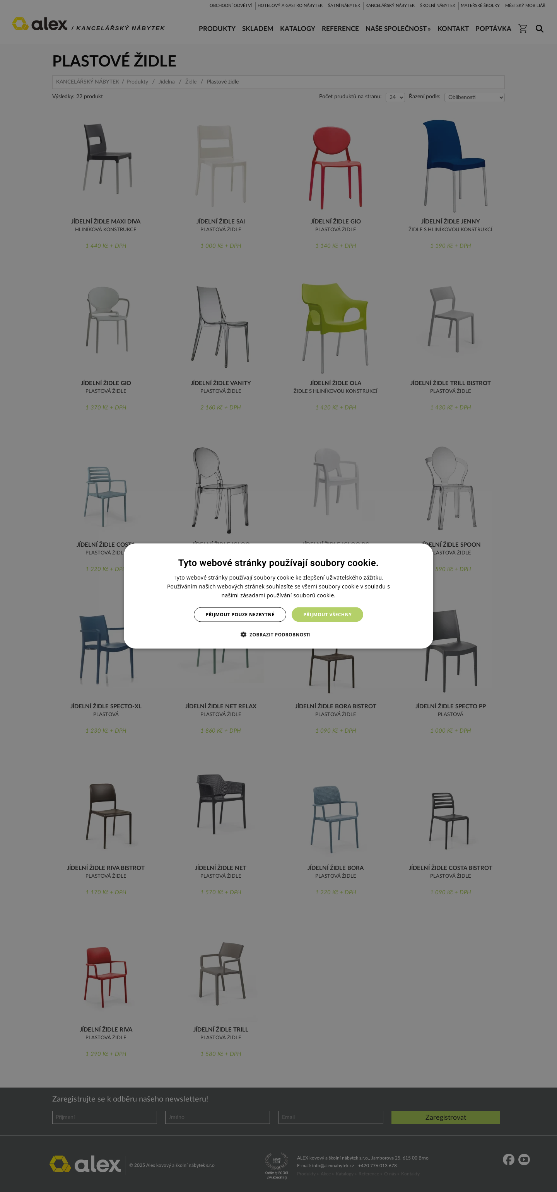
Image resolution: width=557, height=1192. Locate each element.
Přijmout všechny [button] (327, 614)
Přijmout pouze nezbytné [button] (240, 614)
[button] (278, 634)
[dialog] (278, 596)
